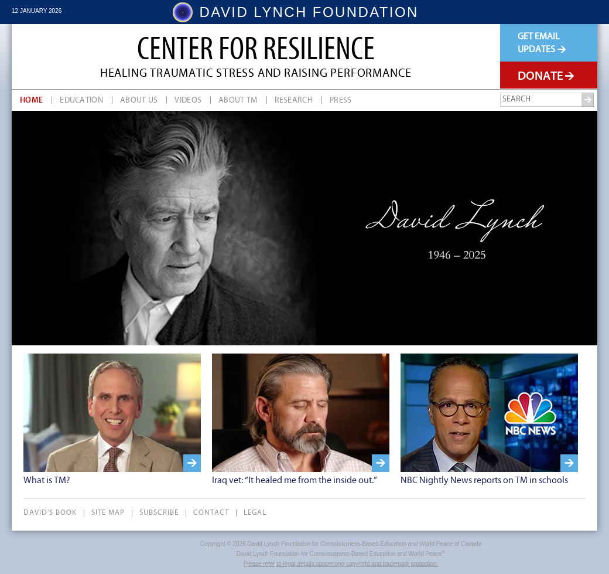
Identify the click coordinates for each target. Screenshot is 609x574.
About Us (139, 100)
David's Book (50, 513)
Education (81, 100)
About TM (237, 100)
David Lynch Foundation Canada (63, 57)
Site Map (108, 513)
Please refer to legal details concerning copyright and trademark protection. (341, 564)
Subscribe (159, 513)
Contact (211, 513)
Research (294, 100)
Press (341, 100)
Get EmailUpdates (542, 43)
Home (31, 100)
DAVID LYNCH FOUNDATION (309, 13)
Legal (255, 513)
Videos (188, 100)
